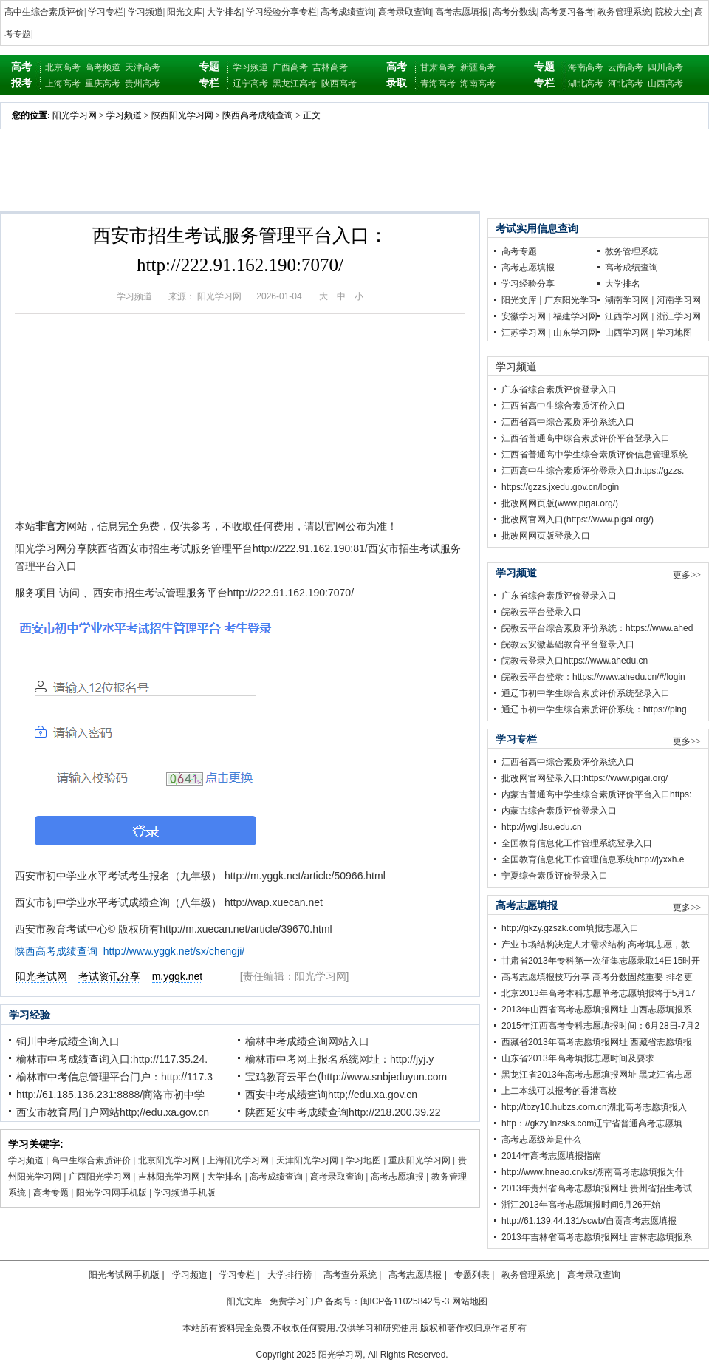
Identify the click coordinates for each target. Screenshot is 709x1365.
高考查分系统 (350, 1275)
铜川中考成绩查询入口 (68, 1041)
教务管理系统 (624, 12)
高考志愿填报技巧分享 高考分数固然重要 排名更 (597, 977)
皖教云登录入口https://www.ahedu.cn (574, 661)
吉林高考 (330, 67)
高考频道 (102, 67)
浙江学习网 (679, 316)
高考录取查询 (404, 12)
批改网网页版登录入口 (545, 536)
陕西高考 (339, 83)
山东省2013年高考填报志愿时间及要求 (577, 1058)
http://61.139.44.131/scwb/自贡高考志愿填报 (589, 1221)
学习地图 (363, 1160)
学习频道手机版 (185, 1193)
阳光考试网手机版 (124, 1275)
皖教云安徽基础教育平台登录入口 (567, 644)
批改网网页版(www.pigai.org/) (559, 503)
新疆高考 (478, 67)
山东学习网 (575, 332)
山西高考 (665, 83)
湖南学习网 (627, 300)
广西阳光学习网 (100, 1176)
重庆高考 (102, 83)
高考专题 (51, 1193)
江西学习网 (627, 316)
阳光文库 (184, 12)
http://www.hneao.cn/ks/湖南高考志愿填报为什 (592, 1172)
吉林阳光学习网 (169, 1176)
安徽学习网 (523, 316)
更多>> (687, 575)
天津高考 (142, 67)
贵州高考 (142, 83)
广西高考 (290, 67)
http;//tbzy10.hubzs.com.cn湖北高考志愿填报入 (594, 1107)
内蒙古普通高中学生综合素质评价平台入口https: (596, 794)
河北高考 (625, 83)
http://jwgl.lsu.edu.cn (541, 827)
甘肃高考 (438, 67)
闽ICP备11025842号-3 (404, 1301)
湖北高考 (585, 83)
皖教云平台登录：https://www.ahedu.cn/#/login (593, 677)
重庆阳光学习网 (419, 1160)
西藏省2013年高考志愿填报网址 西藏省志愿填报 (596, 1042)
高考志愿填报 (461, 12)
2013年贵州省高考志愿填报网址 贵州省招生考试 (596, 1188)
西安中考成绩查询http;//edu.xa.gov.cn (331, 1094)
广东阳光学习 (570, 300)
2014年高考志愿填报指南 (551, 1156)
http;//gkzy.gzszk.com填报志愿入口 (570, 928)
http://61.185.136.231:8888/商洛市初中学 (110, 1094)
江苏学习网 (523, 332)
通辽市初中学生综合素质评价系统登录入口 (585, 693)
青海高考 (438, 83)
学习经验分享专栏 (281, 12)
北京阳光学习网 (169, 1160)
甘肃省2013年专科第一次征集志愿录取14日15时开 (600, 961)
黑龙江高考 (295, 83)
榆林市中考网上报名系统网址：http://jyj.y (339, 1059)
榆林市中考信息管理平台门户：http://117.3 (114, 1077)
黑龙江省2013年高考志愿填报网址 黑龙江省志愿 (596, 1074)
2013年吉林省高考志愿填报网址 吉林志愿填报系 (596, 1237)
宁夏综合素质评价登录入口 (554, 876)
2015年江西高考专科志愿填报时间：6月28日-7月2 (600, 1026)
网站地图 (469, 1301)
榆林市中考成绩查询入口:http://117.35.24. (112, 1059)
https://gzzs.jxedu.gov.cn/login (560, 487)
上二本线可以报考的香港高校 (559, 1091)
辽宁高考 (250, 83)
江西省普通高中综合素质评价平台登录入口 (585, 438)
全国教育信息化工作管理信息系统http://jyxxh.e (592, 859)
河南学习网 (679, 300)
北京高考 (63, 67)
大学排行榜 (289, 1275)
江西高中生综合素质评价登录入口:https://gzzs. (592, 471)
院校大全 (673, 12)
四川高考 (665, 67)
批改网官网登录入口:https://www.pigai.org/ (584, 778)
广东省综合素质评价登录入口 (559, 389)
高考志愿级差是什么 (541, 1139)
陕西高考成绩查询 (257, 115)
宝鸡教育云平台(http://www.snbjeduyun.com (346, 1077)
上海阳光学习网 (238, 1160)
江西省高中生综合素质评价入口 (563, 406)
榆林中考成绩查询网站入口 (307, 1041)
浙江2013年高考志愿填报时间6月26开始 (580, 1204)
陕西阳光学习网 (182, 115)
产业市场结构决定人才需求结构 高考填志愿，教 (595, 944)
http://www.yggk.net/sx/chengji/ (173, 951)
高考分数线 (515, 12)
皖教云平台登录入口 (541, 612)
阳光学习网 (74, 115)
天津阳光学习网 (307, 1160)
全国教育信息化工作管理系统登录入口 (576, 843)
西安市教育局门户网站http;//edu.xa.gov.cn (112, 1112)
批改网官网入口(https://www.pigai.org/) (577, 519)
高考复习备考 (567, 12)
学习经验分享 (528, 284)
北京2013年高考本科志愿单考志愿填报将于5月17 (598, 993)
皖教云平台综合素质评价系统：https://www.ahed (597, 628)
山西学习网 (627, 332)
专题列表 (472, 1275)
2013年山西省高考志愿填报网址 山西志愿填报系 (596, 1009)
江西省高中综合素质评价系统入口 (567, 422)
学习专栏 (105, 12)
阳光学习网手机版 (111, 1193)
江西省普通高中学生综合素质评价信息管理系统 (594, 454)
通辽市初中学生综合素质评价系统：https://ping (594, 709)
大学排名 (224, 12)
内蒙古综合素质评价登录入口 (559, 811)
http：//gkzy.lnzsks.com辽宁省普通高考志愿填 (591, 1123)
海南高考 (478, 83)
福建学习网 (575, 316)
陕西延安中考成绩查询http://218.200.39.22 (343, 1112)
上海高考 (63, 83)
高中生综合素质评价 (44, 12)
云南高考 (625, 67)
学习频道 (145, 12)
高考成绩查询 (347, 12)
